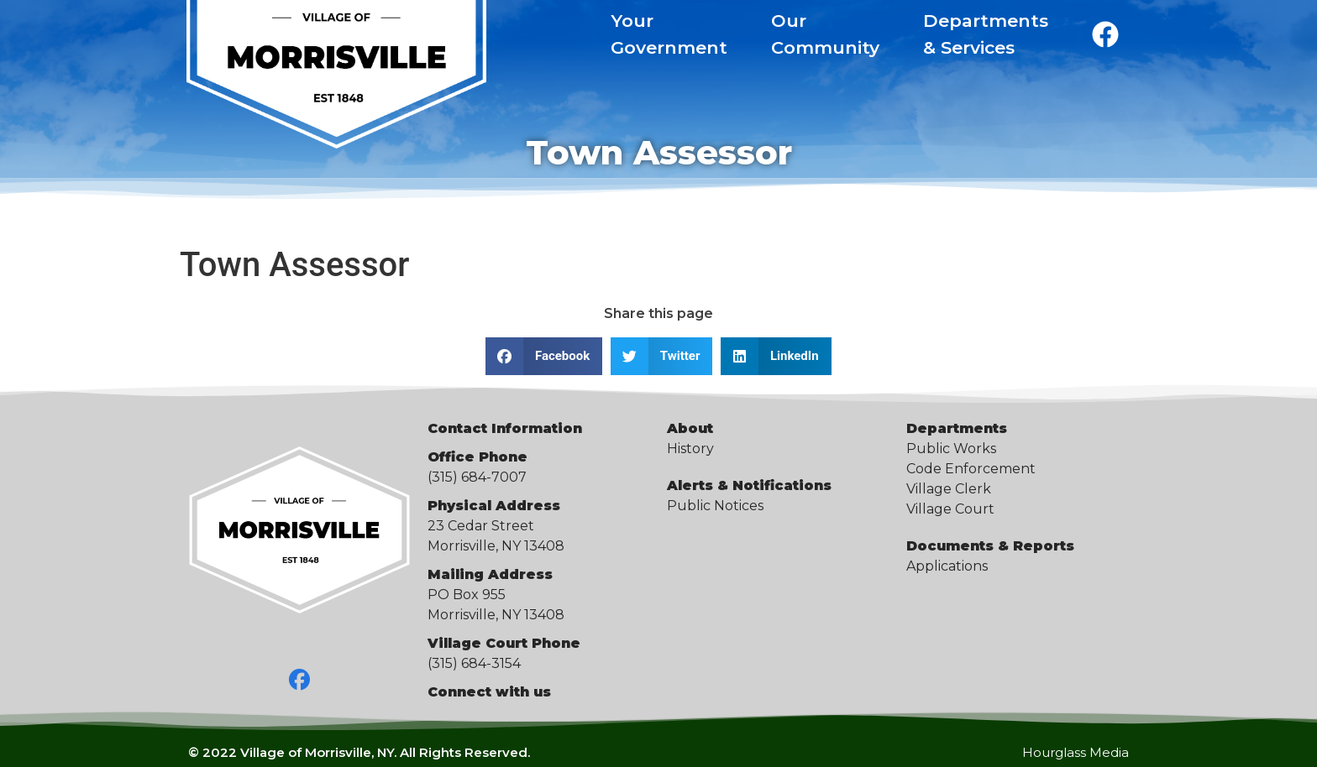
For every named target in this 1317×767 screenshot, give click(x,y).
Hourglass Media (1075, 752)
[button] (543, 356)
